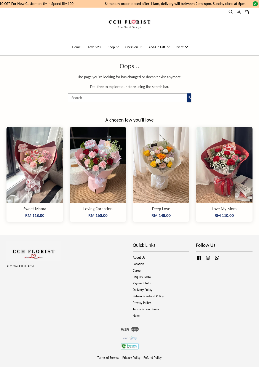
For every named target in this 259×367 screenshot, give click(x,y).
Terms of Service (109, 358)
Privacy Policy (142, 303)
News (136, 316)
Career (137, 270)
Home (76, 47)
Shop (113, 47)
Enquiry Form (142, 277)
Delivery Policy (142, 290)
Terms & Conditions (146, 309)
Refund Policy (153, 358)
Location (138, 264)
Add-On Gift (159, 47)
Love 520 (94, 47)
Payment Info (141, 283)
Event (182, 47)
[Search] (127, 97)
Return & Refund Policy (148, 296)
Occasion (133, 47)
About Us (139, 257)
